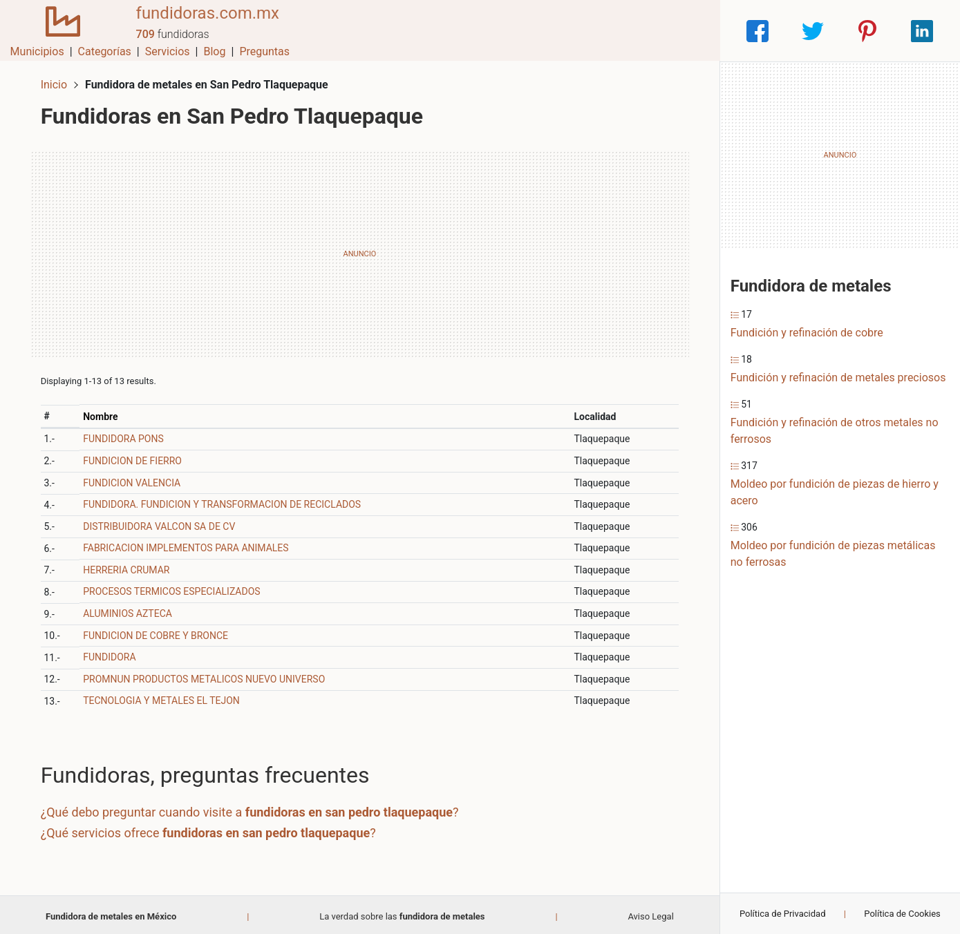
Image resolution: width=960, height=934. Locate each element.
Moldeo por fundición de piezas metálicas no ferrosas (833, 554)
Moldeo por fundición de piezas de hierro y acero (835, 492)
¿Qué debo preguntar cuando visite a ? (253, 808)
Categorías (523, 30)
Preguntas (684, 30)
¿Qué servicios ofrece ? (211, 829)
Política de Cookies (902, 913)
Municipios (456, 30)
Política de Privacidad (783, 913)
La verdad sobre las (401, 913)
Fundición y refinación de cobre (807, 332)
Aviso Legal (650, 913)
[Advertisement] (360, 250)
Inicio (57, 81)
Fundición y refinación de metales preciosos (838, 377)
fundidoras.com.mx (201, 22)
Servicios (586, 30)
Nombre (103, 413)
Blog (634, 30)
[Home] (60, 30)
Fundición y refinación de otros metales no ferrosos (835, 431)
